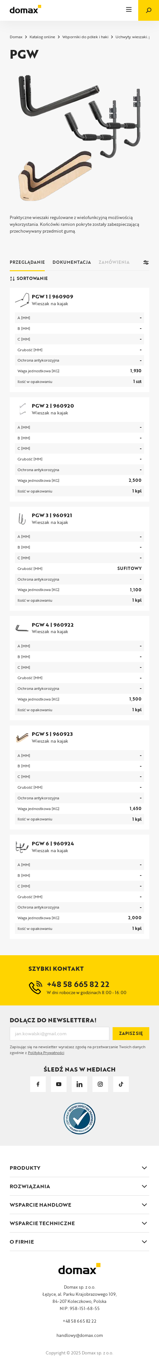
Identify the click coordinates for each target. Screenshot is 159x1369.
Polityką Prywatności (46, 1052)
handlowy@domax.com (79, 1335)
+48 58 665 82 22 (79, 1321)
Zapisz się (131, 1033)
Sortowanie (29, 278)
